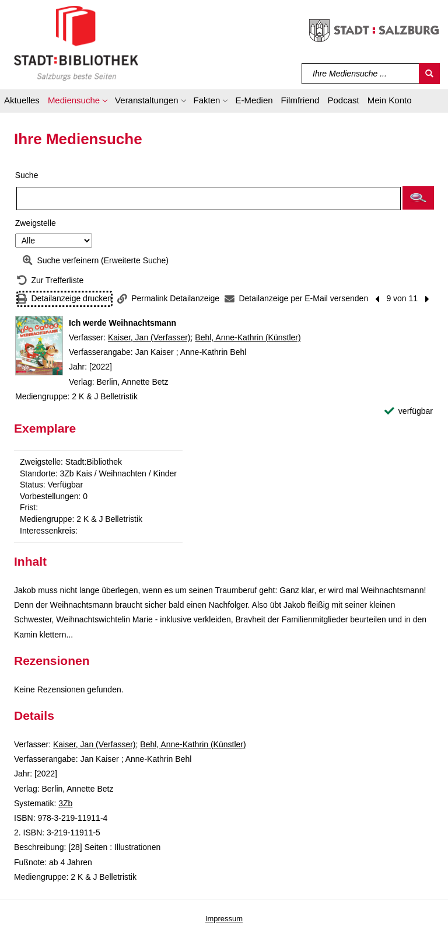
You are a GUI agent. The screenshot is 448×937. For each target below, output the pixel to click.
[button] (77, 102)
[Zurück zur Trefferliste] (50, 280)
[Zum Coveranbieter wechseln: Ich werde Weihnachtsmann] (39, 345)
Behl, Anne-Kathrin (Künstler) (247, 337)
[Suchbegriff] (360, 73)
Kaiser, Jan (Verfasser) (149, 337)
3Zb (65, 803)
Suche (26, 175)
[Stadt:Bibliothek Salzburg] (76, 42)
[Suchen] (429, 73)
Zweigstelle (35, 223)
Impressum (224, 918)
